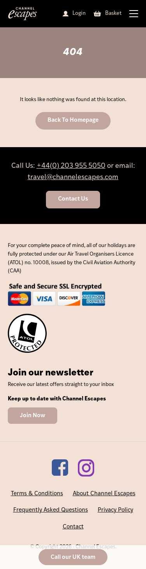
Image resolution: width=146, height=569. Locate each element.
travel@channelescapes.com (73, 177)
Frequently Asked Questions (50, 510)
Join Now (32, 416)
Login (79, 13)
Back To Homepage (73, 120)
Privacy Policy (115, 510)
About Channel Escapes (104, 494)
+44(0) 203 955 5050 (71, 166)
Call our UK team (73, 557)
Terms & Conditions (37, 494)
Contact (73, 527)
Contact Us (73, 199)
